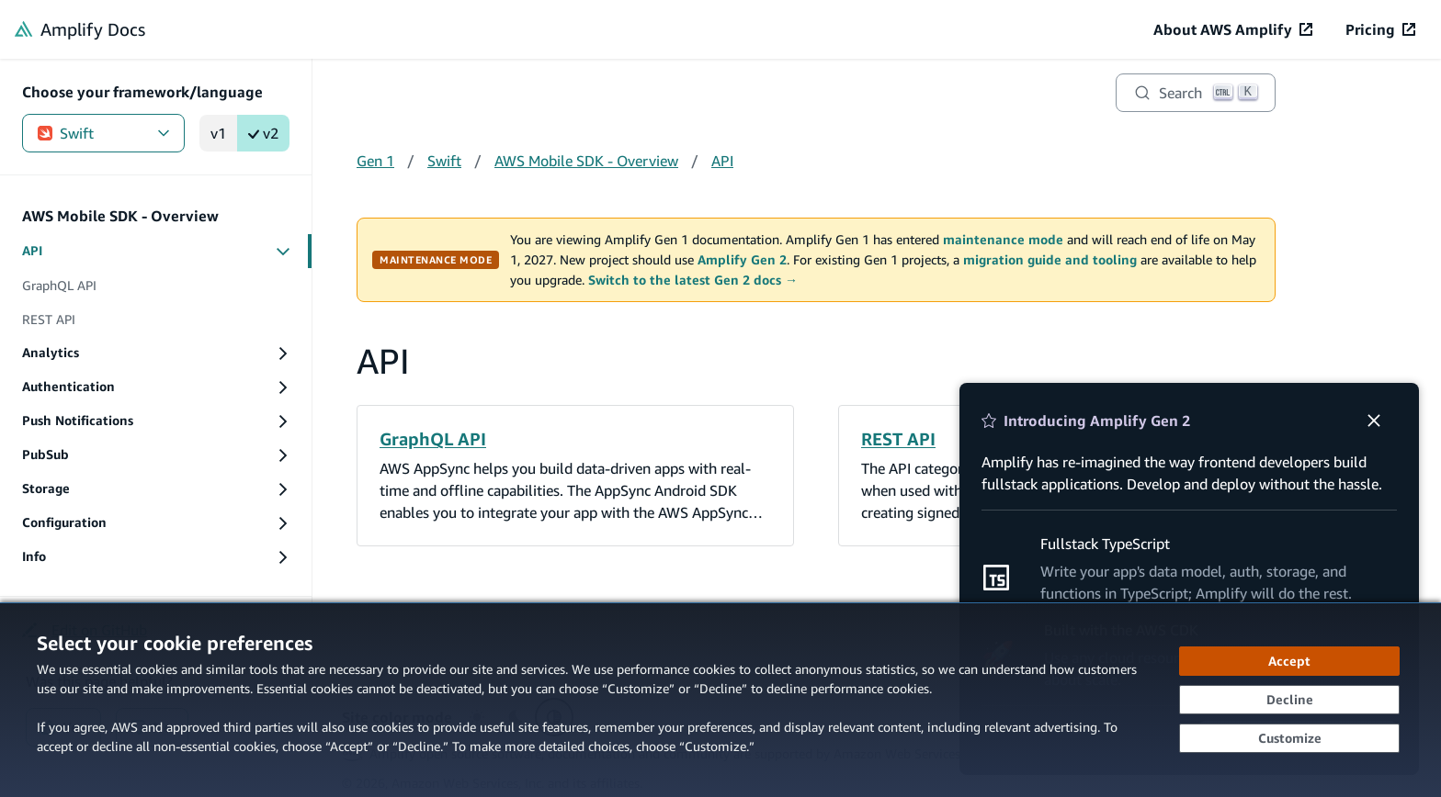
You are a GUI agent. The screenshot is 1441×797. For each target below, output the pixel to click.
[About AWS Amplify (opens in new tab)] (1232, 29)
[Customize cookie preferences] (1289, 738)
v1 (218, 133)
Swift (103, 133)
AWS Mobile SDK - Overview (586, 161)
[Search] (1196, 92)
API (722, 161)
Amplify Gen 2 (742, 260)
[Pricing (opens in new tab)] (1380, 29)
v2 (263, 133)
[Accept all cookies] (1289, 661)
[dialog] (720, 699)
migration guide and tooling (1050, 260)
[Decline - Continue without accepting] (1289, 699)
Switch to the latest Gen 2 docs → (693, 280)
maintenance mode (1003, 239)
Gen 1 (375, 161)
